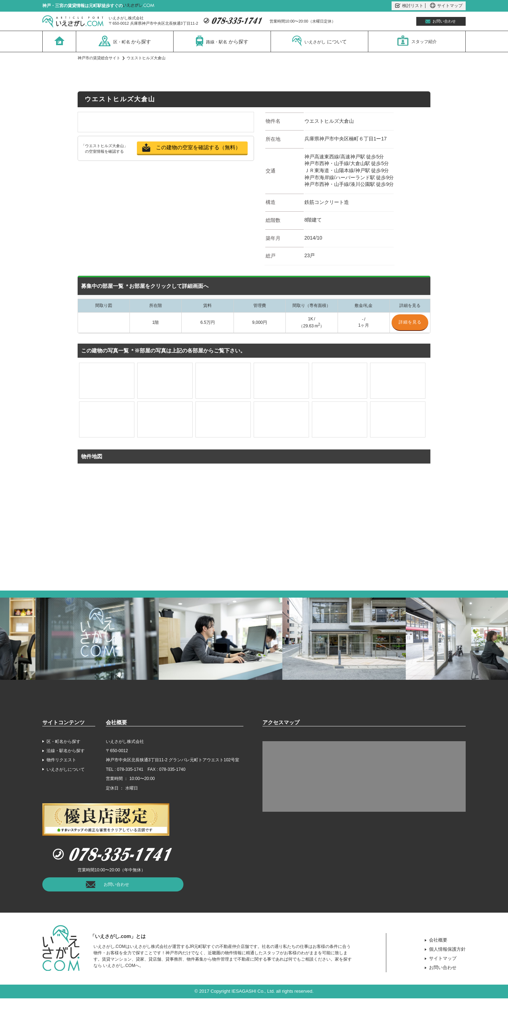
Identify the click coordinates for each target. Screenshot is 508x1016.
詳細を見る (410, 322)
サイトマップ (446, 5)
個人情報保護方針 (447, 949)
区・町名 (124, 41)
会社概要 (438, 940)
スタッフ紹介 (417, 40)
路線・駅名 (222, 41)
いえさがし (319, 41)
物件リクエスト (61, 759)
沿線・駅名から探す (66, 750)
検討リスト (409, 5)
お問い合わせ (444, 21)
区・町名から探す (63, 741)
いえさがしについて (66, 769)
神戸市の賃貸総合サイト (99, 58)
